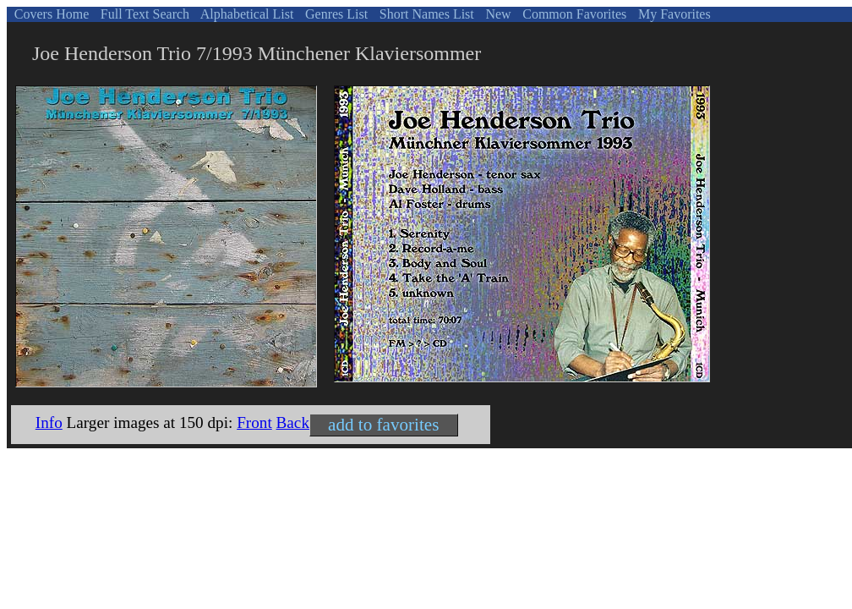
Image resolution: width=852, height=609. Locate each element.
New (496, 14)
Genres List (335, 14)
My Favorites (673, 14)
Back (292, 422)
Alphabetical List (246, 14)
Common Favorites (572, 14)
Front (254, 422)
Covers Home (50, 14)
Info (49, 422)
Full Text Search (143, 14)
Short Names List (425, 14)
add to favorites (383, 424)
